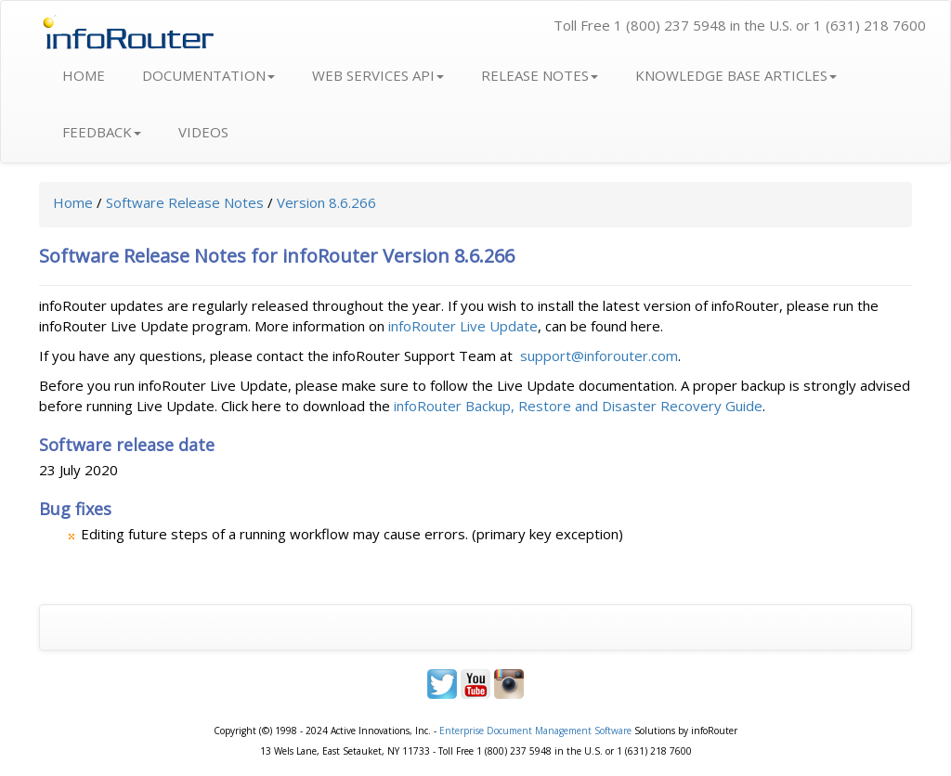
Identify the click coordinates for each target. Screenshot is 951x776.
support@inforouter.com (599, 355)
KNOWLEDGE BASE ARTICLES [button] (736, 75)
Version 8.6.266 (326, 202)
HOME (83, 75)
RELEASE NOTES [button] (539, 75)
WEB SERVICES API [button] (378, 75)
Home (73, 202)
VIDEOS (203, 132)
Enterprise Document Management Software (535, 730)
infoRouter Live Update (463, 326)
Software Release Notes (185, 202)
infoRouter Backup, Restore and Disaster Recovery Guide (578, 405)
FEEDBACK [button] (101, 132)
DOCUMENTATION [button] (208, 75)
